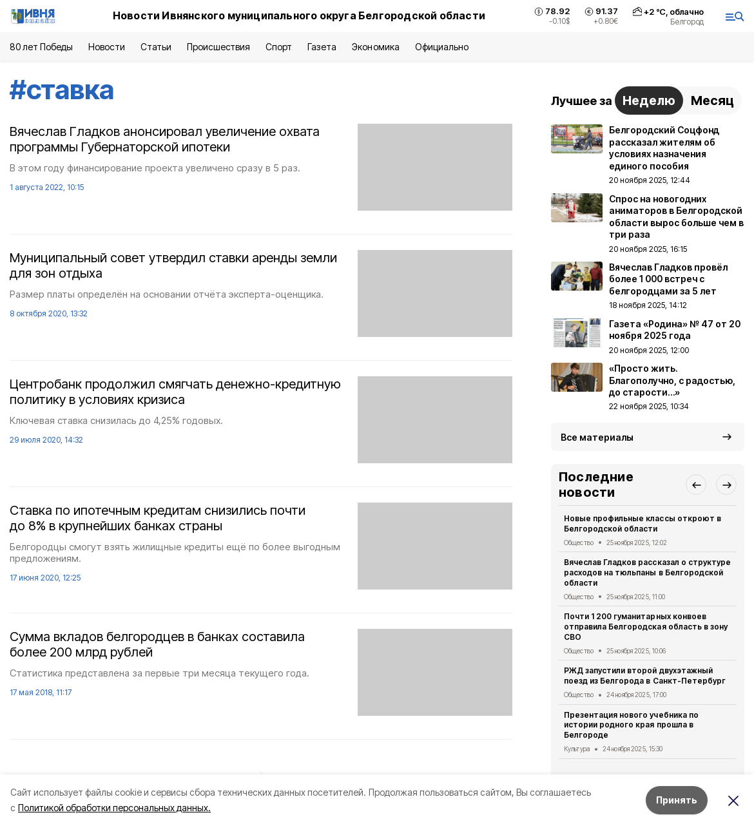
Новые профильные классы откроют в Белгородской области (642, 523)
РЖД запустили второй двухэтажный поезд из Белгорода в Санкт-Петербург (645, 676)
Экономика (375, 46)
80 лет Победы (41, 46)
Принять (676, 799)
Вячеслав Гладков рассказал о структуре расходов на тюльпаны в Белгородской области (647, 572)
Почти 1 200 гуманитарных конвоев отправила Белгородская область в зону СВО (646, 626)
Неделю (649, 100)
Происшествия (218, 46)
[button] (696, 484)
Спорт (279, 46)
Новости (106, 46)
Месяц (712, 100)
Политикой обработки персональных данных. (114, 807)
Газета (321, 46)
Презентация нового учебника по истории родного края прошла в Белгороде (631, 725)
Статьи (155, 46)
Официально (442, 46)
